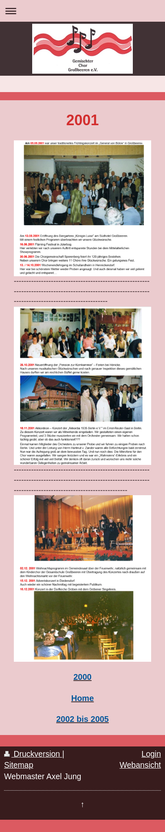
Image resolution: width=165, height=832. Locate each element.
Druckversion (33, 753)
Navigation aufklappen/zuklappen (82, 11)
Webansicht (140, 764)
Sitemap (18, 764)
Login (151, 753)
